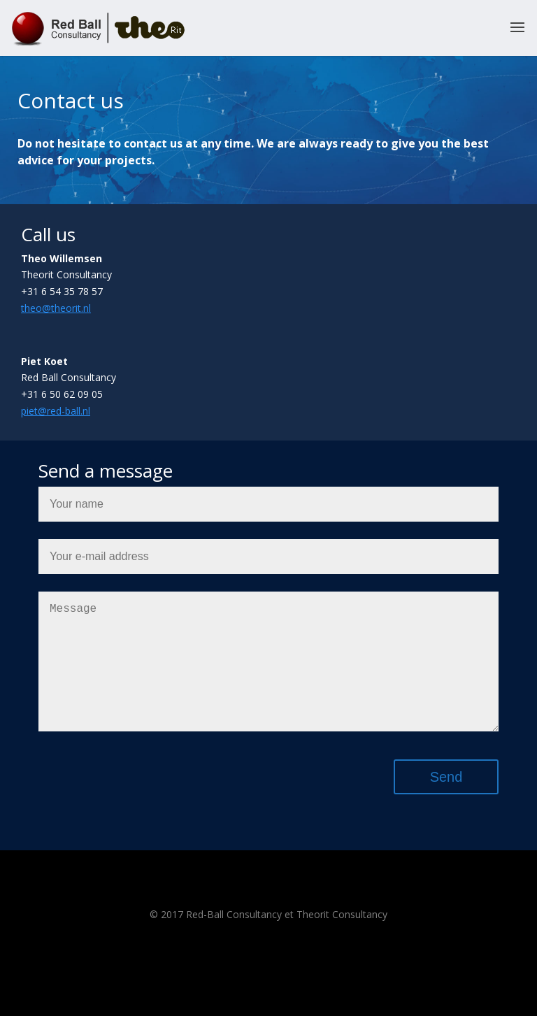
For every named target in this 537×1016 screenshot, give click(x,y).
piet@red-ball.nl (55, 410)
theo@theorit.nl (56, 308)
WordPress (344, 996)
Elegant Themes (245, 996)
